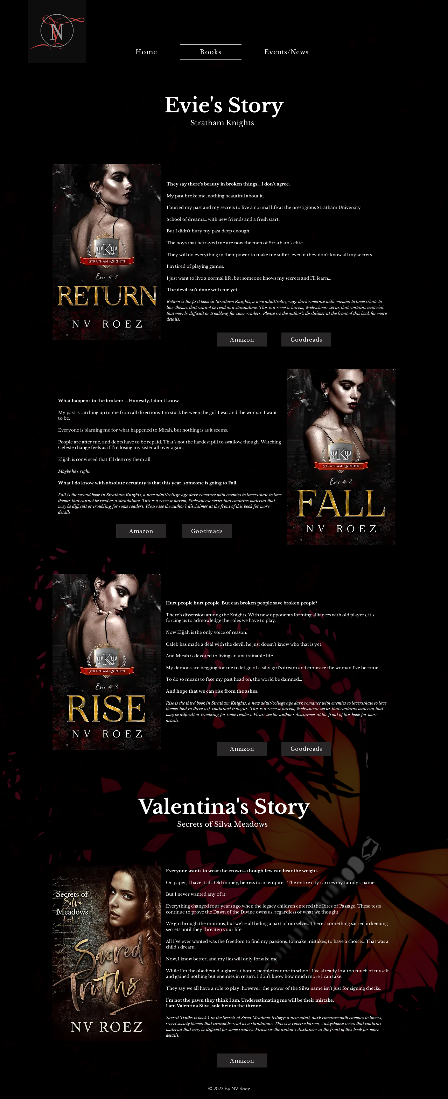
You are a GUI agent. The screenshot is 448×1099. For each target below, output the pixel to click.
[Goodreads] (306, 339)
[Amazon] (242, 339)
